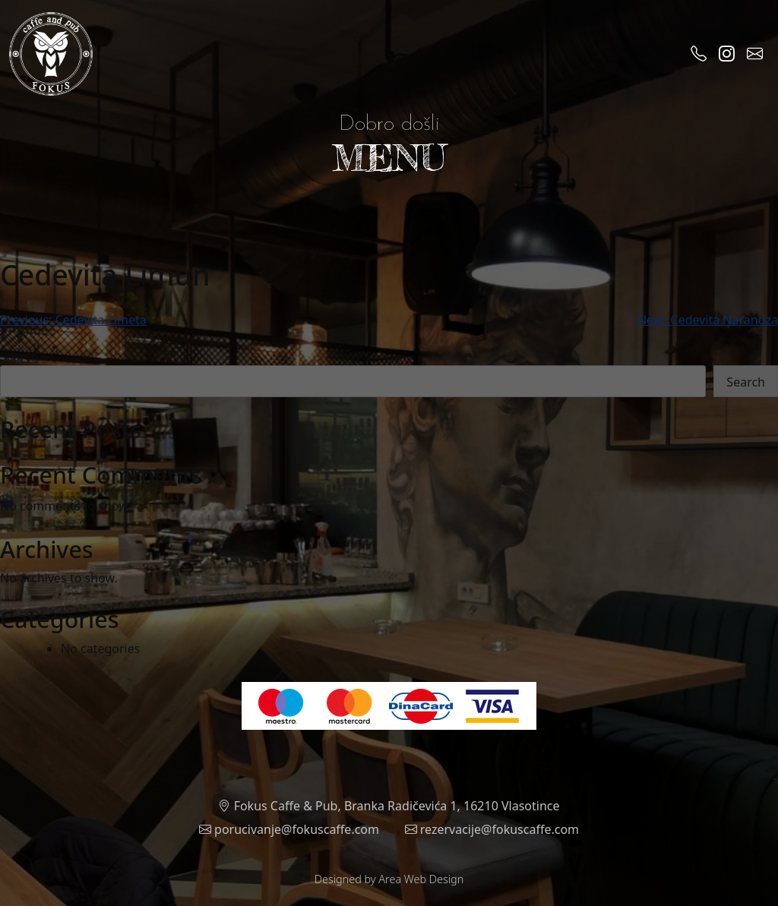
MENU (389, 157)
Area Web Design (420, 879)
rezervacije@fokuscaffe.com (492, 829)
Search (19, 356)
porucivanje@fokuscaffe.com (289, 829)
